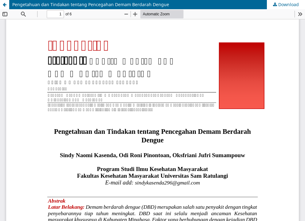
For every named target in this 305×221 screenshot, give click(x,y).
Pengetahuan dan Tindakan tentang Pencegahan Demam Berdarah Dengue (90, 4)
